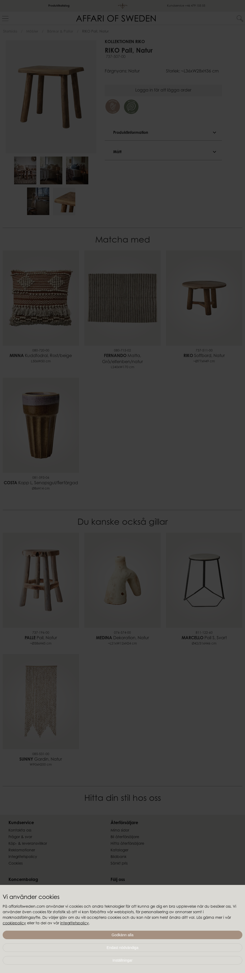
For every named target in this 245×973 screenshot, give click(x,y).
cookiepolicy (14, 923)
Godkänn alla (123, 935)
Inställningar (122, 960)
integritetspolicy (74, 923)
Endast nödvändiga (122, 947)
